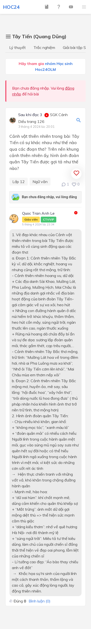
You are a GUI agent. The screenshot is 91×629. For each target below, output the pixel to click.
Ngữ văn (40, 181)
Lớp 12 (18, 181)
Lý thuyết (17, 47)
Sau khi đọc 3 (30, 115)
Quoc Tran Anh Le (39, 216)
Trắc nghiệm (44, 47)
